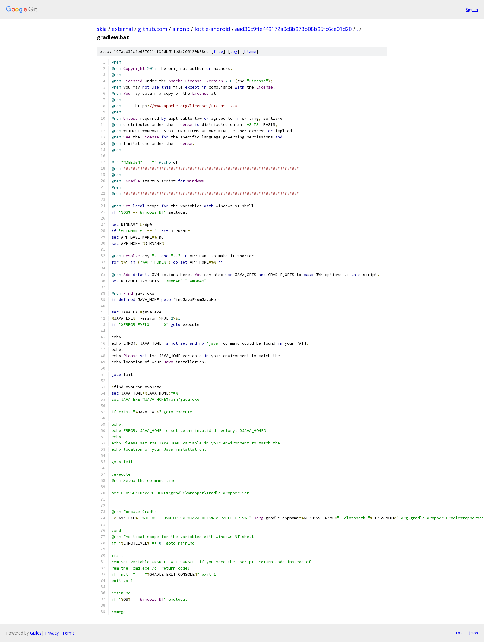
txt (459, 632)
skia (102, 28)
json (473, 632)
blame (250, 51)
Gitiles (36, 633)
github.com (152, 28)
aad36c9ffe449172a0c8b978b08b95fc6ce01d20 (293, 28)
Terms (68, 633)
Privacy (52, 633)
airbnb (181, 28)
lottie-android (212, 28)
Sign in (472, 9)
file (218, 51)
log (233, 51)
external (122, 28)
